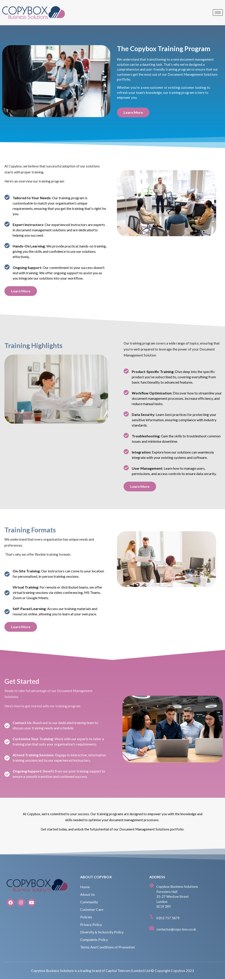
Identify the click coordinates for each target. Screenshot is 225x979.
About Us (87, 894)
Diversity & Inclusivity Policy (102, 932)
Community (89, 902)
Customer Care (91, 909)
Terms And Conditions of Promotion (107, 947)
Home (85, 887)
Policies (86, 917)
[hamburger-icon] (218, 12)
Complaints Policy (94, 939)
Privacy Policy (91, 924)
